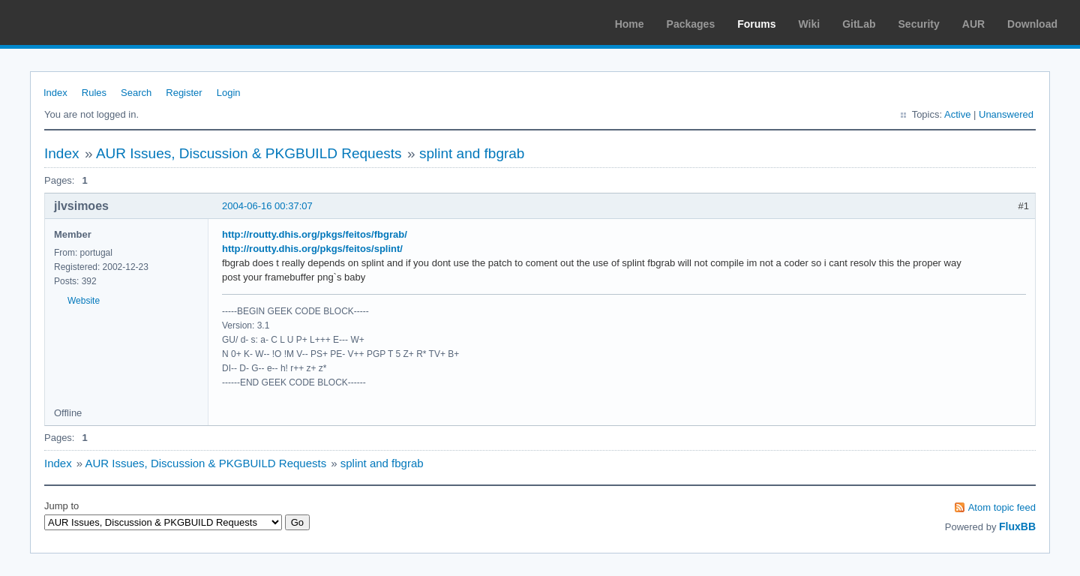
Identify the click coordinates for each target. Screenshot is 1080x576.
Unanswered (1006, 114)
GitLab (858, 24)
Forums (756, 24)
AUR (973, 24)
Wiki (809, 24)
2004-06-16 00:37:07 (267, 206)
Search (136, 92)
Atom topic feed (1002, 507)
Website (84, 301)
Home (629, 24)
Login (229, 92)
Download (1032, 24)
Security (919, 24)
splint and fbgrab (472, 153)
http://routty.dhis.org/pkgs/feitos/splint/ (312, 248)
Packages (691, 24)
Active (957, 114)
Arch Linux (82, 23)
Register (184, 92)
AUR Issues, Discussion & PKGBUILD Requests (249, 153)
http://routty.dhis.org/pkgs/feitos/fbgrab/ (314, 234)
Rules (94, 92)
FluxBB (1017, 526)
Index (56, 92)
